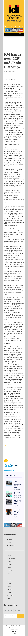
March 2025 (10, 595)
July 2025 (9, 570)
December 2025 (10, 539)
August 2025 (10, 564)
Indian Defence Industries (14, 17)
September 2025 (11, 558)
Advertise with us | (14, 629)
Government (12, 72)
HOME (5, 445)
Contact (14, 633)
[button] (20, 34)
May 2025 (9, 583)
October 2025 (10, 552)
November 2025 (10, 545)
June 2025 (9, 577)
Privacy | (14, 631)
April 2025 (9, 589)
